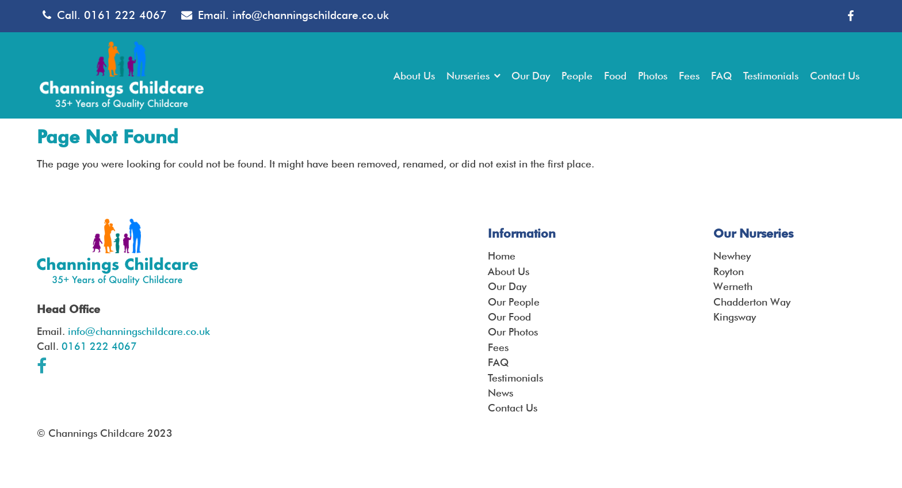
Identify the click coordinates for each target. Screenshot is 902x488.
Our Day (507, 286)
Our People (514, 302)
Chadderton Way (751, 302)
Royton (728, 271)
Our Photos (513, 332)
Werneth (732, 286)
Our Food (509, 317)
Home (501, 256)
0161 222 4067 (125, 15)
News (500, 393)
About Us (508, 271)
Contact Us (512, 408)
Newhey (732, 256)
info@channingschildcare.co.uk (310, 15)
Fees (498, 347)
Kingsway (734, 317)
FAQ (498, 362)
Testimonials (515, 378)
